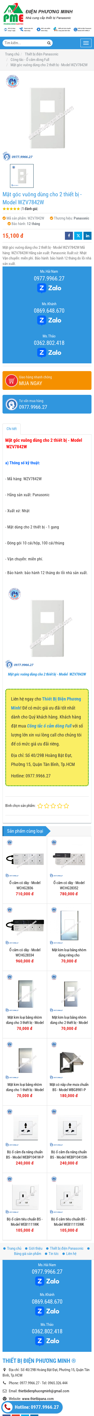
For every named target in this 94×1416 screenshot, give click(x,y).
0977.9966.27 (49, 278)
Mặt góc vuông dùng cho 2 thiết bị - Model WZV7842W (47, 674)
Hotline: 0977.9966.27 (31, 1407)
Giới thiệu (33, 1248)
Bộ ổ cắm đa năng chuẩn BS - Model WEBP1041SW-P (69, 1157)
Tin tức (52, 1253)
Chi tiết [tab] (12, 429)
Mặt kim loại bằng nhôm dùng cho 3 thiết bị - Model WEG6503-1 (25, 1022)
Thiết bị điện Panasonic (64, 1248)
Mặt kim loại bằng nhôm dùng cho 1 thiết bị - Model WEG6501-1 (25, 1090)
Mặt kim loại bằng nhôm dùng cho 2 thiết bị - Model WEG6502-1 (69, 1022)
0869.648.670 (49, 310)
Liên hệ (69, 1253)
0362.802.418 (49, 343)
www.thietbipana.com (38, 1399)
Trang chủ (12, 1248)
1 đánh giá (29, 209)
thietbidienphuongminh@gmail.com (43, 1391)
